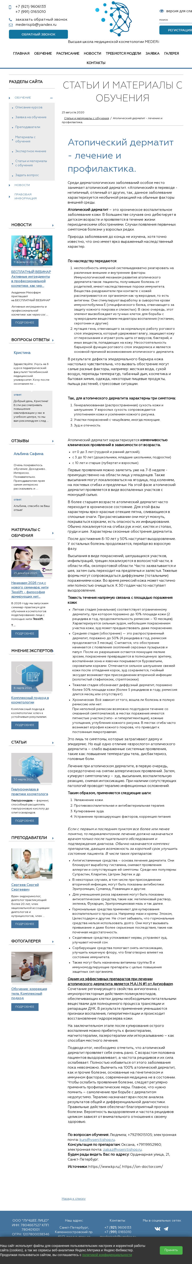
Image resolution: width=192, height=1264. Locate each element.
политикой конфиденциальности (107, 1255)
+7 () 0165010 (117, 1232)
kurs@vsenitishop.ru (97, 1140)
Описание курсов (29, 107)
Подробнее (24, 322)
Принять (171, 1250)
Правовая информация (26, 196)
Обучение (43, 53)
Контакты (96, 63)
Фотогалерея (26, 941)
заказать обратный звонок (41, 20)
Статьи (19, 742)
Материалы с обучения (25, 139)
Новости (92, 53)
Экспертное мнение (30, 151)
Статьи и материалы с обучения (31, 163)
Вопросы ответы (30, 340)
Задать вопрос (27, 175)
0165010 (31, 12)
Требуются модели (123, 53)
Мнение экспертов (32, 651)
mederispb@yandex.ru (36, 25)
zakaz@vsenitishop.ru (122, 1149)
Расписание (67, 53)
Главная (21, 53)
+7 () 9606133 (117, 1227)
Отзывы (20, 441)
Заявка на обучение (31, 117)
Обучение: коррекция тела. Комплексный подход (29, 993)
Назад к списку (74, 1198)
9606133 (31, 7)
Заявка (153, 53)
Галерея (171, 53)
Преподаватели (27, 127)
